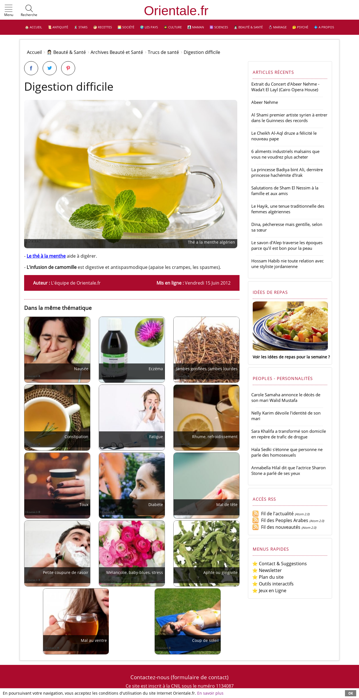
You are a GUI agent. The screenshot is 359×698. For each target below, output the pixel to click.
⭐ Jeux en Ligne (269, 590)
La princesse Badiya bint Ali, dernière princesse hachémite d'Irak (287, 172)
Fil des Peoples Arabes (280, 520)
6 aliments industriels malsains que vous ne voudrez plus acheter (285, 154)
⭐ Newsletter (267, 570)
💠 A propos (324, 27)
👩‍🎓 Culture (173, 27)
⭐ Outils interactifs (273, 584)
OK (350, 693)
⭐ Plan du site (268, 577)
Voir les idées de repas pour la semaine (290, 357)
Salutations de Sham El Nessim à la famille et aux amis (284, 190)
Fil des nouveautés (276, 527)
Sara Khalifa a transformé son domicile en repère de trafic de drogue (288, 434)
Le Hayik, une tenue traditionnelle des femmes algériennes (287, 208)
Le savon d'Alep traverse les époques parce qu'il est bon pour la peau (287, 245)
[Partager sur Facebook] (31, 68)
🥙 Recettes (102, 27)
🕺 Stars (81, 27)
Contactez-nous (149, 677)
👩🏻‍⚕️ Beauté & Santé (248, 27)
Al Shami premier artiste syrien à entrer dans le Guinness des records (289, 117)
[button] (8, 11)
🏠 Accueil (33, 27)
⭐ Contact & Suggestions (279, 563)
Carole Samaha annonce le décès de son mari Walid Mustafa (285, 397)
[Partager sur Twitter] (50, 68)
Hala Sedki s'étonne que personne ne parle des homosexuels (287, 452)
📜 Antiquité (58, 27)
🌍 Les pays (149, 27)
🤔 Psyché (300, 27)
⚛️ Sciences (219, 27)
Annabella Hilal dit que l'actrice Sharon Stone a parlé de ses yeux (288, 470)
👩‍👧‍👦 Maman (195, 27)
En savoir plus (210, 693)
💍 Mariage (277, 27)
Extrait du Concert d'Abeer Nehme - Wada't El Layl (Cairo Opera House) (285, 86)
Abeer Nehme (264, 102)
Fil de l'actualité (273, 514)
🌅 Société (126, 27)
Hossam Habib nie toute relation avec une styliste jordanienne (287, 263)
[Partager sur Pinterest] (68, 68)
